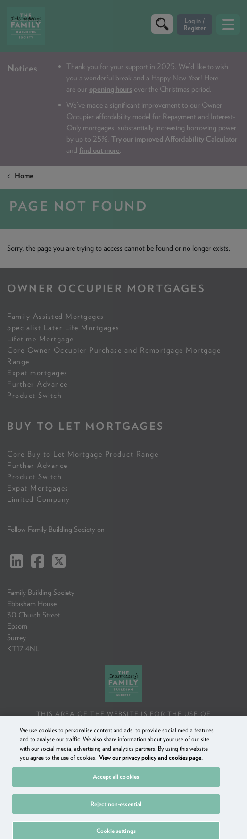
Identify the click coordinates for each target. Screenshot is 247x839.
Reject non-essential (116, 811)
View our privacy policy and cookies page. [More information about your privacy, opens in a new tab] (151, 764)
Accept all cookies (116, 783)
